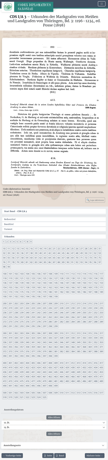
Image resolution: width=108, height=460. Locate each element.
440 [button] (27, 372)
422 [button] (27, 367)
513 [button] (78, 392)
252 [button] (95, 312)
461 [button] (44, 376)
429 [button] (67, 367)
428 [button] (61, 367)
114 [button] (84, 273)
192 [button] (16, 296)
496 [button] (39, 385)
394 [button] (27, 356)
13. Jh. (7, 427)
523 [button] (33, 397)
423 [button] (33, 367)
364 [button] (61, 347)
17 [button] (36, 248)
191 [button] (10, 296)
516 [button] (95, 392)
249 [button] (78, 312)
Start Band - (15, 211)
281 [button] (56, 321)
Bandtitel (9, 224)
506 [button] (39, 392)
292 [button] (16, 326)
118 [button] (4, 278)
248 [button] (73, 312)
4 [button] (13, 241)
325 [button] (44, 337)
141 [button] (33, 282)
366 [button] (73, 347)
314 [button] (84, 333)
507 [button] (44, 392)
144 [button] (50, 282)
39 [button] (36, 253)
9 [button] (30, 241)
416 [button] (95, 363)
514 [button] (84, 392)
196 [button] (39, 296)
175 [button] (21, 292)
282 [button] (61, 321)
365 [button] (67, 347)
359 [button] (33, 347)
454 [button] (4, 376)
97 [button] (100, 262)
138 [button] (16, 282)
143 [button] (44, 282)
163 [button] (56, 287)
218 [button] (4, 308)
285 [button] (78, 321)
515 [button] (90, 392)
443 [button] (44, 372)
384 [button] (73, 351)
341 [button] (33, 342)
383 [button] (67, 351)
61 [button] (36, 257)
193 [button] (21, 296)
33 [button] (9, 253)
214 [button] (84, 303)
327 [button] (56, 337)
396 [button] (39, 356)
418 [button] (4, 367)
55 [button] (9, 257)
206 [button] (39, 303)
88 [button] (59, 262)
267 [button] (78, 317)
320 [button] (16, 337)
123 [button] (33, 278)
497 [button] (44, 385)
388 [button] (95, 351)
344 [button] (50, 342)
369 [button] (90, 347)
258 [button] (27, 317)
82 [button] (31, 262)
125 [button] (44, 278)
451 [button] (90, 372)
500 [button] (4, 392)
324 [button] (39, 337)
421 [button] (21, 367)
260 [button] (39, 317)
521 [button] (21, 397)
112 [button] (73, 273)
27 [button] (81, 248)
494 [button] (27, 385)
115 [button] (90, 273)
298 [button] (50, 326)
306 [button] (39, 333)
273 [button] (10, 321)
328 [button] (61, 337)
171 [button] (101, 287)
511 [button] (67, 392)
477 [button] (33, 381)
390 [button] (4, 356)
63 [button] (45, 257)
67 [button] (63, 257)
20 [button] (50, 248)
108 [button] (50, 273)
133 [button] (90, 278)
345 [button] (56, 342)
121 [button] (21, 278)
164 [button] (61, 287)
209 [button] (56, 303)
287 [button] (90, 321)
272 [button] (4, 321)
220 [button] (16, 308)
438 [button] (16, 372)
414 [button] (84, 363)
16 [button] (31, 248)
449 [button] (78, 372)
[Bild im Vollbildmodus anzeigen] (104, 34)
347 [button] (67, 342)
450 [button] (84, 372)
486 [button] (84, 381)
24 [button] (68, 248)
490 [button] (4, 385)
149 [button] (78, 282)
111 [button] (67, 273)
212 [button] (73, 303)
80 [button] (22, 262)
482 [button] (61, 381)
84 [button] (40, 262)
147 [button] (67, 282)
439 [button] (21, 372)
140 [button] (27, 282)
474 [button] (16, 381)
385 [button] (78, 351)
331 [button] (78, 337)
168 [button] (84, 287)
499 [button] (56, 385)
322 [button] (27, 337)
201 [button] (10, 303)
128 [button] (61, 278)
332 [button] (84, 337)
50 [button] (86, 253)
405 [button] (33, 363)
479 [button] (44, 381)
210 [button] (61, 303)
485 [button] (78, 381)
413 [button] (78, 363)
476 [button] (27, 381)
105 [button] (33, 273)
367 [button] (78, 347)
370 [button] (95, 347)
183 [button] (67, 292)
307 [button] (44, 333)
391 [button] (10, 356)
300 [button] (4, 333)
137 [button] (10, 282)
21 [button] (54, 248)
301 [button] (10, 333)
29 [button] (90, 248)
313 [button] (78, 333)
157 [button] (21, 287)
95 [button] (90, 262)
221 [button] (21, 308)
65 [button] (54, 257)
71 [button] (81, 257)
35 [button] (18, 253)
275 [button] (21, 321)
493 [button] (21, 385)
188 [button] (95, 292)
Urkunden (9, 236)
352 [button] (95, 342)
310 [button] (61, 333)
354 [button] (4, 347)
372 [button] (4, 351)
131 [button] (78, 278)
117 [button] (101, 273)
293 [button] (21, 326)
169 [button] (90, 287)
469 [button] (90, 376)
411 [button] (67, 363)
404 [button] (27, 363)
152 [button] (95, 282)
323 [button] (33, 337)
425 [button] (44, 367)
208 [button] (50, 303)
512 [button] (73, 392)
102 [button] (16, 273)
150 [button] (84, 282)
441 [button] (33, 372)
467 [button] (78, 376)
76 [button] (4, 262)
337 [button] (10, 342)
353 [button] (101, 342)
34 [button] (13, 253)
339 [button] (21, 342)
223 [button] (33, 308)
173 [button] (10, 292)
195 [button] (33, 296)
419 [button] (10, 367)
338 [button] (16, 342)
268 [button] (84, 317)
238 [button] (16, 312)
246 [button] (61, 312)
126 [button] (50, 278)
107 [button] (44, 273)
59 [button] (27, 257)
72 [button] (86, 257)
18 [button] (40, 248)
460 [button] (39, 376)
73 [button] (90, 257)
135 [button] (101, 278)
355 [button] (10, 347)
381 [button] (56, 351)
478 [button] (39, 381)
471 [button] (101, 376)
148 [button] (73, 282)
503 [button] (21, 392)
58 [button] (22, 257)
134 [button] (95, 278)
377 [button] (33, 351)
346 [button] (61, 342)
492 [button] (16, 385)
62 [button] (40, 257)
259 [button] (33, 317)
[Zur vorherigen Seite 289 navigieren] (12, 455)
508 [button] (50, 392)
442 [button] (39, 372)
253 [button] (101, 312)
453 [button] (101, 372)
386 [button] (84, 351)
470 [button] (95, 376)
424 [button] (39, 367)
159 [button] (33, 287)
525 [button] (44, 397)
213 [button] (78, 303)
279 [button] (44, 321)
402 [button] (16, 363)
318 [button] (4, 337)
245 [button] (56, 312)
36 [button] (22, 253)
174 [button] (16, 292)
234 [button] (95, 308)
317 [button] (101, 333)
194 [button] (27, 296)
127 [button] (56, 278)
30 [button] (95, 248)
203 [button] (21, 303)
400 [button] (4, 363)
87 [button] (54, 262)
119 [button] (10, 278)
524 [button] (39, 397)
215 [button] (90, 303)
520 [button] (16, 397)
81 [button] (27, 262)
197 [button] (44, 296)
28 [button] (86, 248)
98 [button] (4, 266)
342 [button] (39, 342)
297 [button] (44, 326)
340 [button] (27, 342)
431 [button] (78, 367)
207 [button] (44, 303)
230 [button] (73, 308)
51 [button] (90, 253)
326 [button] (50, 337)
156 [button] (16, 287)
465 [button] (67, 376)
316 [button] (95, 333)
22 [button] (59, 248)
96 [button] (95, 262)
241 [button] (33, 312)
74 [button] (95, 257)
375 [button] (21, 351)
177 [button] (33, 292)
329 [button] (67, 337)
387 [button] (90, 351)
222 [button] (27, 308)
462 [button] (50, 376)
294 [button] (27, 326)
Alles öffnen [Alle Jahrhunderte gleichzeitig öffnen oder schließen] (54, 417)
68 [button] (68, 257)
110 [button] (61, 273)
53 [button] (100, 253)
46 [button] (68, 253)
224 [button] (39, 308)
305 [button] (33, 333)
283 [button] (67, 321)
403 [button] (21, 363)
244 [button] (50, 312)
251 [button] (90, 312)
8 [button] (27, 241)
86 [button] (50, 262)
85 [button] (45, 262)
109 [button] (56, 273)
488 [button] (95, 381)
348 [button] (73, 342)
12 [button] (13, 248)
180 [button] (50, 292)
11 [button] (9, 248)
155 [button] (10, 287)
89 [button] (63, 262)
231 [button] (78, 308)
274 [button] (16, 321)
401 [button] (10, 363)
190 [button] (4, 296)
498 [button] (50, 385)
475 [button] (21, 381)
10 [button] (4, 248)
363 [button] (56, 347)
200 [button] (4, 303)
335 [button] (101, 337)
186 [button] (84, 292)
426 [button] (50, 367)
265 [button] (67, 317)
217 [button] (101, 303)
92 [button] (77, 262)
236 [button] (4, 312)
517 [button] (101, 392)
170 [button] (95, 287)
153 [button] (101, 282)
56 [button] (13, 257)
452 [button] (95, 372)
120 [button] (16, 278)
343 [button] (44, 342)
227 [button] (56, 308)
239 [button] (21, 312)
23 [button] (63, 248)
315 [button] (90, 333)
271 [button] (101, 317)
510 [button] (61, 392)
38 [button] (31, 253)
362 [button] (50, 347)
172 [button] (4, 292)
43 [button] (54, 253)
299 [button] (56, 326)
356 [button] (16, 347)
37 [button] (27, 253)
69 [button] (72, 257)
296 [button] (39, 326)
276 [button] (27, 321)
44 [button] (59, 253)
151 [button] (90, 282)
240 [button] (27, 312)
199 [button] (56, 296)
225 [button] (44, 308)
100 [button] (4, 273)
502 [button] (16, 392)
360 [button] (39, 347)
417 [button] (101, 363)
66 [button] (59, 257)
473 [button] (10, 381)
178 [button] (39, 292)
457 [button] (21, 376)
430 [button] (73, 367)
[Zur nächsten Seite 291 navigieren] (94, 455)
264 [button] (61, 317)
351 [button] (90, 342)
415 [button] (90, 363)
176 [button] (27, 292)
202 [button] (16, 303)
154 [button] (4, 287)
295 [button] (33, 326)
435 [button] (101, 367)
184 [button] (73, 292)
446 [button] (61, 372)
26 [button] (77, 248)
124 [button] (39, 278)
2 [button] (7, 241)
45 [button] (63, 253)
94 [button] (86, 262)
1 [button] (3, 241)
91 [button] (72, 262)
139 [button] (21, 282)
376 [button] (27, 351)
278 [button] (39, 321)
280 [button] (50, 321)
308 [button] (50, 333)
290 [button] (4, 326)
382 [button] (61, 351)
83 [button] (36, 262)
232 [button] (84, 308)
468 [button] (84, 376)
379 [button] (44, 351)
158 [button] (27, 287)
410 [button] (61, 363)
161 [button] (44, 287)
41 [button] (45, 253)
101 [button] (10, 273)
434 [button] (95, 367)
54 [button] (4, 257)
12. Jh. (7, 422)
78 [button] (13, 262)
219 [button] (10, 308)
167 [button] (78, 287)
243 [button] (44, 312)
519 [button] (10, 397)
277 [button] (33, 321)
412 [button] (73, 363)
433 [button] (90, 367)
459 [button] (33, 376)
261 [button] (44, 317)
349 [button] (78, 342)
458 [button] (27, 376)
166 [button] (73, 287)
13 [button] (18, 248)
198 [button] (50, 296)
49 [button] (81, 253)
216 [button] (95, 303)
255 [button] (10, 317)
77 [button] (9, 262)
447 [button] (67, 372)
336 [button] (4, 342)
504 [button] (27, 392)
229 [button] (67, 308)
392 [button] (16, 356)
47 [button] (72, 253)
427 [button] (56, 367)
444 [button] (50, 372)
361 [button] (44, 347)
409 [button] (56, 363)
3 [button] (10, 241)
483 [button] (67, 381)
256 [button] (16, 317)
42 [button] (50, 253)
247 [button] (67, 312)
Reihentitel (9, 219)
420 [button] (16, 367)
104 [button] (27, 273)
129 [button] (67, 278)
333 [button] (90, 337)
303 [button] (21, 333)
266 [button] (73, 317)
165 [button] (67, 287)
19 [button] (45, 248)
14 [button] (22, 248)
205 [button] (33, 303)
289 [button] (101, 321)
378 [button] (39, 351)
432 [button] (84, 367)
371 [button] (101, 347)
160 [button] (39, 287)
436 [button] (4, 372)
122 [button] (27, 278)
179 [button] (44, 292)
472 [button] (4, 381)
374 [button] (16, 351)
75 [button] (100, 257)
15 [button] (27, 248)
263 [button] (56, 317)
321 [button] (21, 337)
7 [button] (24, 241)
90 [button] (68, 262)
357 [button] (21, 347)
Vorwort (8, 229)
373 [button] (10, 351)
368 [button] (84, 347)
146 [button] (61, 282)
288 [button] (95, 321)
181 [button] (56, 292)
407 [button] (44, 363)
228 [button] (61, 308)
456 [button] (16, 376)
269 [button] (90, 317)
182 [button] (61, 292)
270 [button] (95, 317)
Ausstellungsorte (12, 445)
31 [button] (100, 248)
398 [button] (50, 356)
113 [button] (78, 273)
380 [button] (50, 351)
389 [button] (101, 351)
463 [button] (56, 376)
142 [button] (39, 282)
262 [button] (50, 317)
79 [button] (18, 262)
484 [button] (73, 381)
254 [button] (4, 317)
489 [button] (101, 381)
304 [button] (27, 333)
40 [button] (40, 253)
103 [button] (21, 273)
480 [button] (50, 381)
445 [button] (56, 372)
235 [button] (101, 308)
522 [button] (27, 397)
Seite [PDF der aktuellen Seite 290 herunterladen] (48, 455)
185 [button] (78, 292)
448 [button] (73, 372)
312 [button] (73, 333)
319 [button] (10, 337)
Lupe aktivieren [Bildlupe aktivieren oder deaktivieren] (95, 200)
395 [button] (33, 356)
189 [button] (101, 292)
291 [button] (10, 326)
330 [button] (73, 337)
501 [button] (10, 392)
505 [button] (33, 392)
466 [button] (73, 376)
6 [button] (20, 241)
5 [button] (17, 241)
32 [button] (4, 253)
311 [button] (67, 333)
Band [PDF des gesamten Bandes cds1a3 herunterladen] (60, 455)
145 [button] (56, 282)
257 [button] (21, 317)
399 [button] (56, 356)
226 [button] (50, 308)
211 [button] (67, 303)
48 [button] (77, 253)
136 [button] (4, 282)
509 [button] (56, 392)
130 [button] (73, 278)
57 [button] (18, 257)
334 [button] (95, 337)
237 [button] (10, 312)
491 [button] (10, 385)
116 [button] (95, 273)
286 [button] (84, 321)
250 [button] (84, 312)
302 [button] (16, 333)
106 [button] (39, 273)
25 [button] (72, 248)
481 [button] (56, 381)
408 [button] (50, 363)
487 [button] (90, 381)
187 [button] (90, 292)
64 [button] (50, 257)
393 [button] (21, 356)
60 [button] (31, 257)
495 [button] (33, 385)
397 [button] (44, 356)
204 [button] (27, 303)
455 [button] (10, 376)
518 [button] (4, 397)
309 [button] (56, 333)
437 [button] (10, 372)
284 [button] (73, 321)
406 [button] (39, 363)
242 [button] (39, 312)
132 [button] (84, 278)
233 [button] (90, 308)
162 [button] (50, 287)
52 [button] (95, 253)
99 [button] (9, 266)
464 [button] (61, 376)
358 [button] (27, 347)
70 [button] (77, 257)
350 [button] (84, 342)
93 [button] (81, 262)
